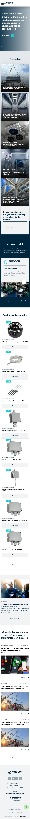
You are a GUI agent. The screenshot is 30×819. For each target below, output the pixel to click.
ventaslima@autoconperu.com (15, 793)
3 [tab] (5, 46)
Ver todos (15, 565)
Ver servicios (8, 35)
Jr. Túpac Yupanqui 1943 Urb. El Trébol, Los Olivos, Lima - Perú (15, 785)
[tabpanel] (15, 29)
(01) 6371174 (15, 801)
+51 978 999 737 (15, 798)
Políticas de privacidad (15, 809)
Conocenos (15, 619)
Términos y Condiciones (15, 812)
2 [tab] (3, 46)
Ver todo (9, 227)
